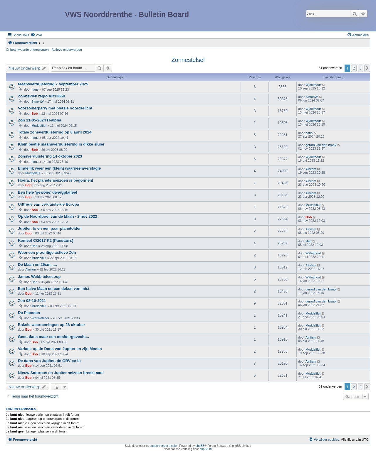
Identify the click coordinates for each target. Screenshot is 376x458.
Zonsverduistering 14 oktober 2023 (50, 156)
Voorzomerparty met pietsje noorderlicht (55, 108)
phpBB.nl (206, 449)
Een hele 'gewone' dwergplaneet (47, 192)
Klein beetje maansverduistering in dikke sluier (61, 144)
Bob (34, 113)
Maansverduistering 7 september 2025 (53, 84)
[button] (367, 68)
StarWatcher (40, 318)
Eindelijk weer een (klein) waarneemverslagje (59, 168)
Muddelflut (38, 125)
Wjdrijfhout (313, 85)
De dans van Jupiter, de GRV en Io (49, 361)
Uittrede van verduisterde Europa (48, 204)
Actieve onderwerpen (67, 49)
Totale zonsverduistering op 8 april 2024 (54, 132)
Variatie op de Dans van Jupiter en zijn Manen (60, 349)
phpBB (200, 445)
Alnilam (311, 169)
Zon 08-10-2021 (32, 300)
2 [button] (354, 68)
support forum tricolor (163, 445)
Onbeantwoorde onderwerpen (27, 49)
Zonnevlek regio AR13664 (41, 96)
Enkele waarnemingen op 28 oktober (51, 324)
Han (34, 246)
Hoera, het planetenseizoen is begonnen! (55, 180)
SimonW (37, 101)
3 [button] (361, 68)
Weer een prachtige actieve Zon (47, 252)
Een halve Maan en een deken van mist (53, 288)
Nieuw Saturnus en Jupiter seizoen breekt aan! (61, 373)
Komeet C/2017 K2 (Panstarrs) (45, 240)
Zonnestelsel (187, 60)
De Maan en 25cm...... (37, 264)
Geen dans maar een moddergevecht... (53, 336)
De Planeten (29, 312)
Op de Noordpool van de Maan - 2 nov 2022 (57, 216)
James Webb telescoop (39, 276)
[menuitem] (36, 34)
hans (34, 89)
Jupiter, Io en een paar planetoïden (50, 228)
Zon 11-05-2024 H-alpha (39, 120)
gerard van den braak (321, 145)
